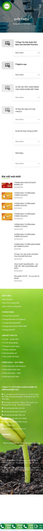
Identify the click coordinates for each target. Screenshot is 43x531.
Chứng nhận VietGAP (10, 316)
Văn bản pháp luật (9, 353)
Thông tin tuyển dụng (10, 346)
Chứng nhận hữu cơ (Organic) (13, 319)
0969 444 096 (8, 425)
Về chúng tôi (7, 299)
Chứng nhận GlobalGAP (11, 323)
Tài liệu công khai (9, 350)
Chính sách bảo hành (10, 377)
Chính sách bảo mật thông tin (14, 366)
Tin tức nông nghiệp (10, 343)
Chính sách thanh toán (11, 370)
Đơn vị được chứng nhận (11, 306)
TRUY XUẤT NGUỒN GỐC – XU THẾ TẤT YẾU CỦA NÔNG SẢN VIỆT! (26, 266)
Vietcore (28, 463)
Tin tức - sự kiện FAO (10, 339)
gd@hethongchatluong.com (14, 429)
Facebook (6, 439)
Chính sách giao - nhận (11, 373)
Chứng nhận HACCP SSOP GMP (14, 326)
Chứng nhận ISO (8, 330)
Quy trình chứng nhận (10, 303)
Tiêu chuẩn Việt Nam (10, 357)
